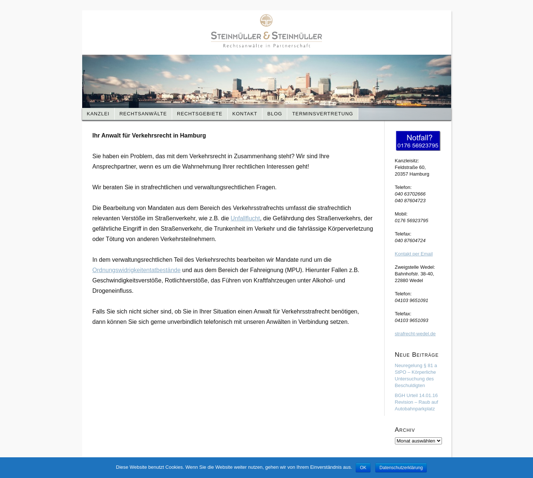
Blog (274, 113)
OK (363, 467)
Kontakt (244, 113)
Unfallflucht (245, 218)
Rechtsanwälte (143, 113)
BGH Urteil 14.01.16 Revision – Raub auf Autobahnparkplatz (416, 402)
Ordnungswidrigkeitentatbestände (137, 270)
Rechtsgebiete (199, 113)
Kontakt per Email (414, 254)
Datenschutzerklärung (401, 467)
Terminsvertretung (322, 113)
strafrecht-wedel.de (415, 333)
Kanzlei (98, 113)
